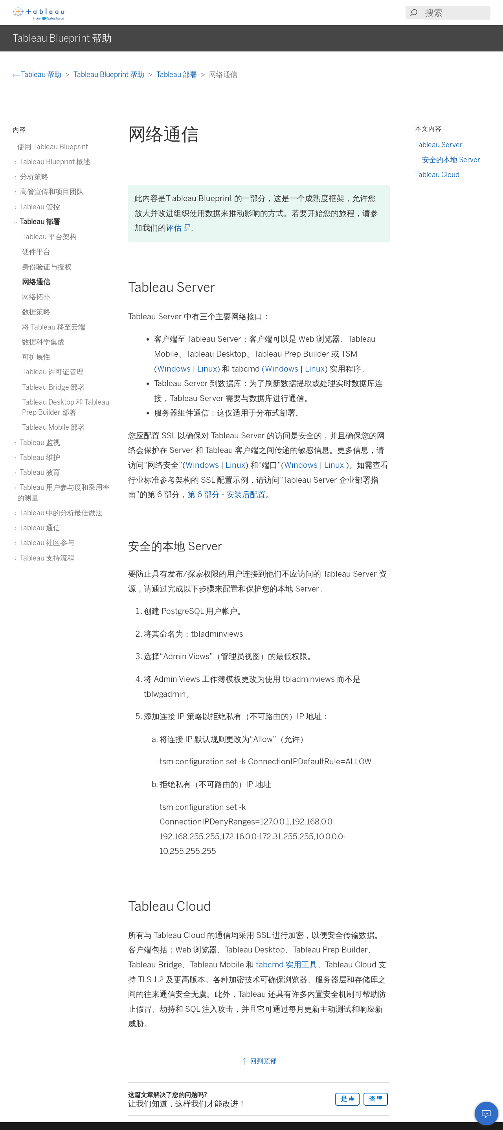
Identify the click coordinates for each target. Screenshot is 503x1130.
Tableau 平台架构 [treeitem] (49, 237)
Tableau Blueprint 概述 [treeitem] (53, 162)
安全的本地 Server (451, 160)
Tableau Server (439, 145)
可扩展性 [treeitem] (36, 357)
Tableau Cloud (437, 174)
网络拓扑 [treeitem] (36, 297)
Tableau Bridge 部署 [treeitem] (53, 387)
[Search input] (457, 13)
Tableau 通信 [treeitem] (38, 528)
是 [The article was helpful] (347, 1099)
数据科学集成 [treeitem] (43, 342)
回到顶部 (259, 1061)
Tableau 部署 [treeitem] (38, 222)
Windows (174, 369)
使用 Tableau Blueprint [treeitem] (52, 147)
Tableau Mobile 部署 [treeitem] (53, 427)
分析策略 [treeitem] (32, 176)
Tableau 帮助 (38, 74)
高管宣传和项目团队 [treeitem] (50, 191)
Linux (207, 369)
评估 (177, 228)
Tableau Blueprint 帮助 (109, 74)
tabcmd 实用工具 (286, 964)
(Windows (280, 369)
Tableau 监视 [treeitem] (38, 442)
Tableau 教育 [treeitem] (38, 472)
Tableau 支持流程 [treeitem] (45, 558)
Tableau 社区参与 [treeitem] (45, 542)
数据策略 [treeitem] (36, 312)
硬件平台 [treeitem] (36, 251)
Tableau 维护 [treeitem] (38, 457)
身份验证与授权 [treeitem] (47, 267)
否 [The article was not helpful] (375, 1099)
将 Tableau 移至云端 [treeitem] (53, 327)
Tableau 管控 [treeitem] (38, 207)
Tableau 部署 (177, 74)
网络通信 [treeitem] (36, 282)
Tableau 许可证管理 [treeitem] (53, 372)
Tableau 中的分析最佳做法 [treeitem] (60, 513)
